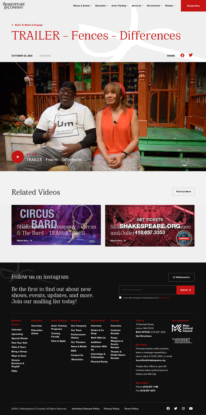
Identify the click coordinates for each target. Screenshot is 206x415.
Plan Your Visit (19, 342)
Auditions (96, 342)
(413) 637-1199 (150, 386)
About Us (137, 5)
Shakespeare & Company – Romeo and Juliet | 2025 (151, 229)
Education (101, 5)
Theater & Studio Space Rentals (118, 354)
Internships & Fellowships (98, 355)
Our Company (78, 325)
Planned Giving (99, 361)
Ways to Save (18, 355)
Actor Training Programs (59, 327)
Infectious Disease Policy (86, 408)
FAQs (14, 371)
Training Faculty (55, 335)
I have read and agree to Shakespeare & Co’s (147, 298)
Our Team (76, 330)
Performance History (78, 336)
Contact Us (77, 355)
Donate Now (193, 5)
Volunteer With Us (99, 348)
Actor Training (119, 5)
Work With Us (98, 337)
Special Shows (19, 338)
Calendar (16, 329)
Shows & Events (82, 5)
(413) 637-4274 (147, 390)
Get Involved (154, 5)
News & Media (79, 346)
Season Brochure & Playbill (17, 363)
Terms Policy (131, 408)
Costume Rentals (116, 332)
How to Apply (58, 341)
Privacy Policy (164, 298)
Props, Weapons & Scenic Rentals (117, 342)
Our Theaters (78, 342)
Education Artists (36, 332)
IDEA (73, 350)
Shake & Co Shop (97, 332)
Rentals (170, 5)
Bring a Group (19, 351)
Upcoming (17, 334)
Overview (36, 325)
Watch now (24, 240)
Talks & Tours (18, 347)
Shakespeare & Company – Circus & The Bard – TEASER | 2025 (57, 229)
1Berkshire (77, 359)
